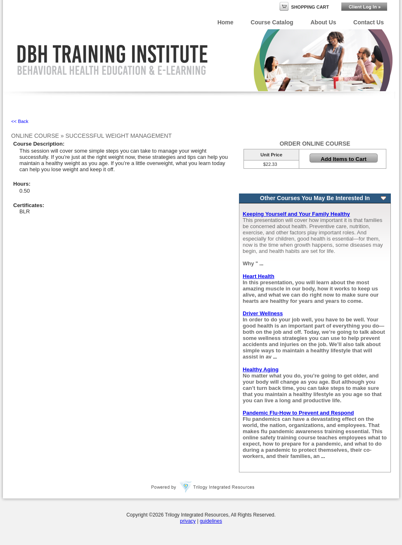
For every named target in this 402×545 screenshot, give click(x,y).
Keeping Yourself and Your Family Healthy (296, 214)
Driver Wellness (263, 313)
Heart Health (258, 276)
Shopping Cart (310, 7)
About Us (323, 22)
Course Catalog (272, 22)
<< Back (19, 121)
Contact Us (368, 22)
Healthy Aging (261, 369)
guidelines (211, 521)
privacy (188, 521)
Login (364, 6)
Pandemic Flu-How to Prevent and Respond (298, 413)
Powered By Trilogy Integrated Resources (203, 487)
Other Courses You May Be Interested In (315, 198)
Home (226, 22)
